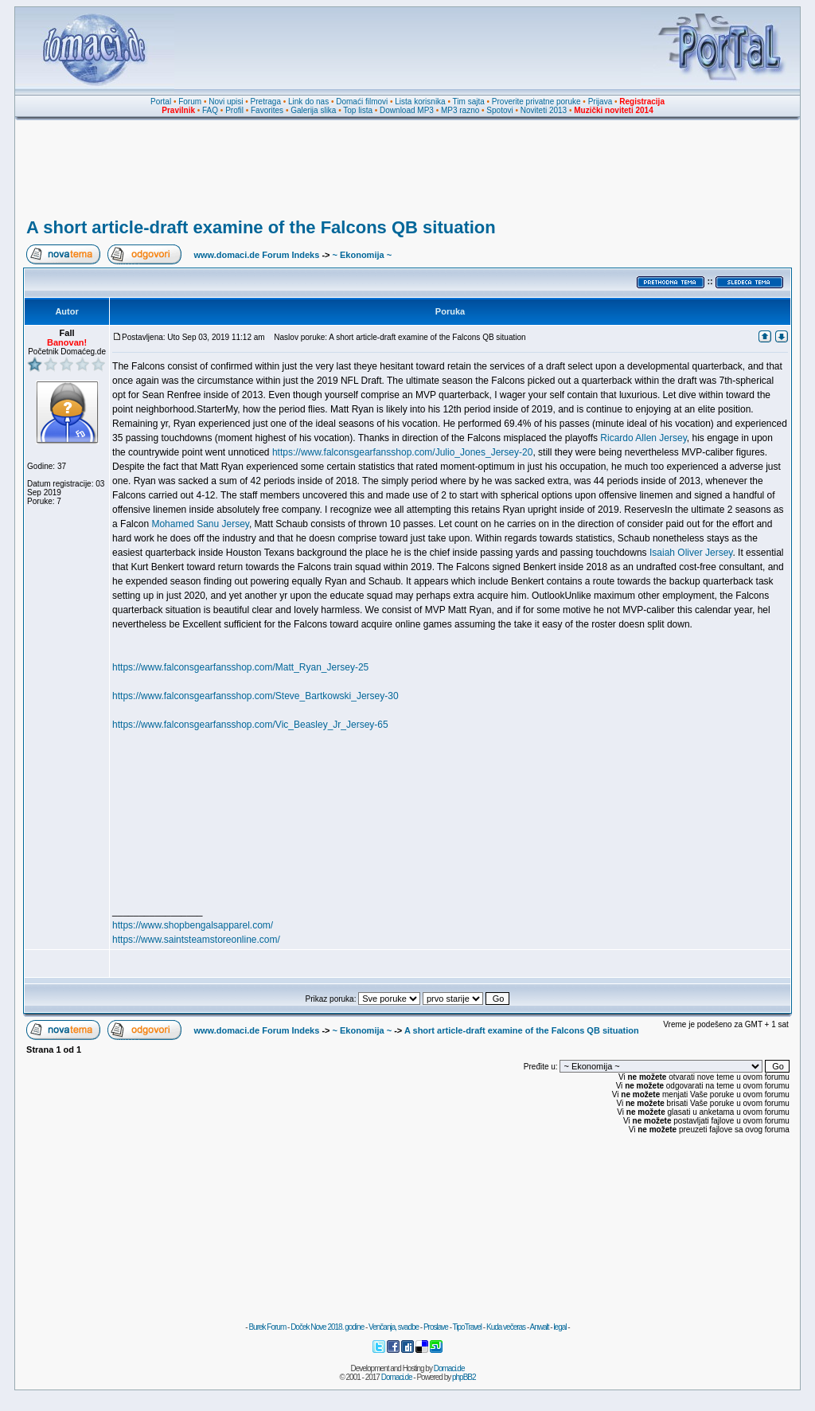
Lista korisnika (420, 101)
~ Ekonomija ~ (362, 255)
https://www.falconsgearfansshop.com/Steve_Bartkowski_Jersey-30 (255, 696)
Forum (189, 101)
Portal (160, 101)
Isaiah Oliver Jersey (690, 552)
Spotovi (499, 110)
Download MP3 (407, 110)
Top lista (357, 110)
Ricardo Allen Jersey (643, 438)
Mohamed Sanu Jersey (200, 524)
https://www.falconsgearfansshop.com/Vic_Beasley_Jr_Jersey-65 (250, 724)
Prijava (600, 101)
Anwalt (538, 1327)
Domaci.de (449, 1368)
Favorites (267, 110)
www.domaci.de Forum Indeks (256, 255)
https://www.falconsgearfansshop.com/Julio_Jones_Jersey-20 (402, 452)
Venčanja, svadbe (394, 1327)
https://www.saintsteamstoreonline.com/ (196, 939)
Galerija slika (313, 110)
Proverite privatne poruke (536, 101)
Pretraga (266, 101)
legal (559, 1327)
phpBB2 (464, 1377)
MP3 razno (460, 110)
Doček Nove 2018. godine (327, 1327)
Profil (234, 110)
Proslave (435, 1327)
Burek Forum (267, 1327)
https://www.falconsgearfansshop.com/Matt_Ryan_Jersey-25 (240, 667)
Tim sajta (469, 101)
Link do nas (308, 101)
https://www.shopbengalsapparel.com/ (192, 925)
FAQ (210, 110)
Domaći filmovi (362, 101)
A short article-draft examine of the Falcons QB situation (261, 227)
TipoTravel (467, 1327)
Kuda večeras (505, 1327)
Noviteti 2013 (544, 110)
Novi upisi (226, 101)
